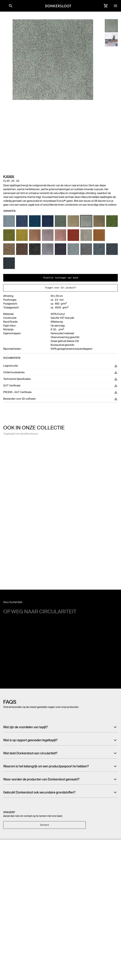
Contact (44, 825)
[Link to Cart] (106, 6)
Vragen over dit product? (60, 287)
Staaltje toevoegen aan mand (60, 277)
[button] (3, 5)
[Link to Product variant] (9, 221)
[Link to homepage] (58, 6)
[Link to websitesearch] (10, 6)
